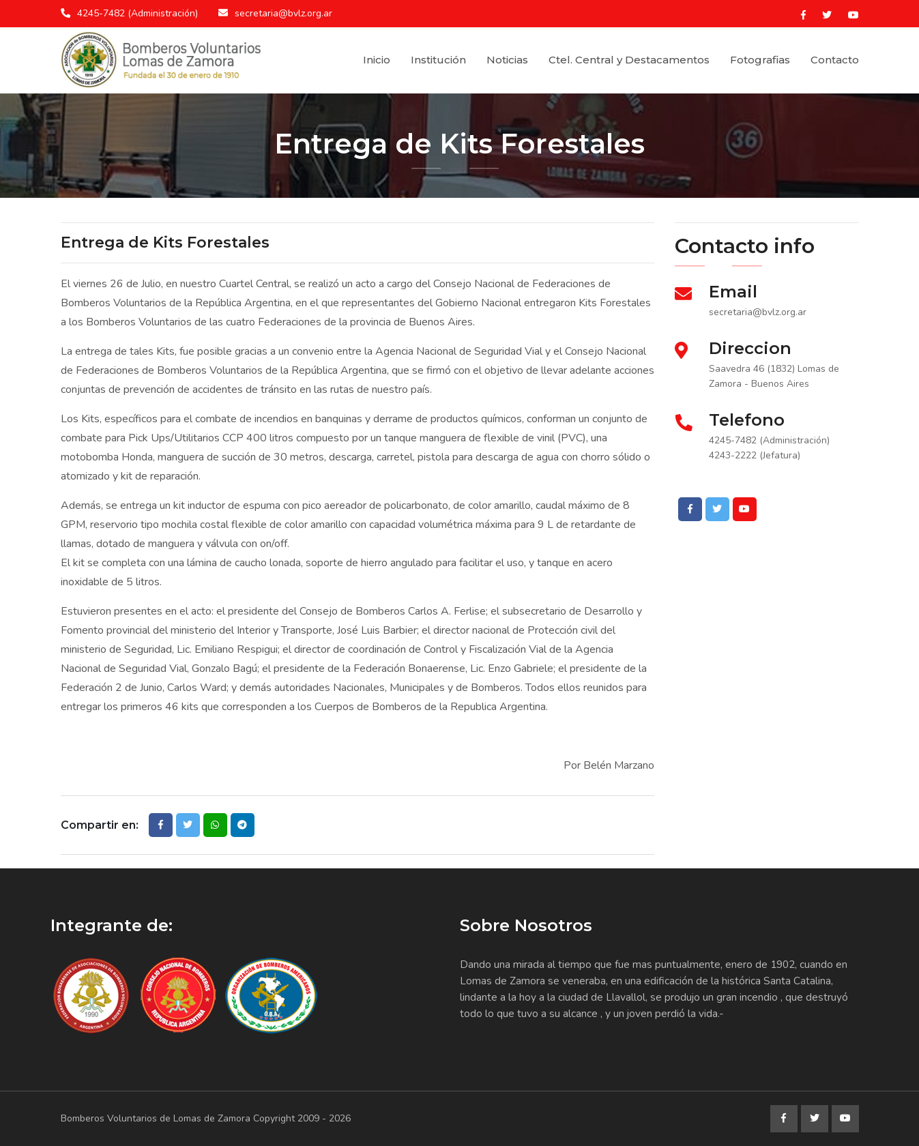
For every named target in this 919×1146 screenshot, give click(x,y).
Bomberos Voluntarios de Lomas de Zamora (155, 1118)
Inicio (376, 59)
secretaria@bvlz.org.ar (283, 13)
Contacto (835, 59)
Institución (438, 59)
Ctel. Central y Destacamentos (629, 59)
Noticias (507, 59)
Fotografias (760, 59)
